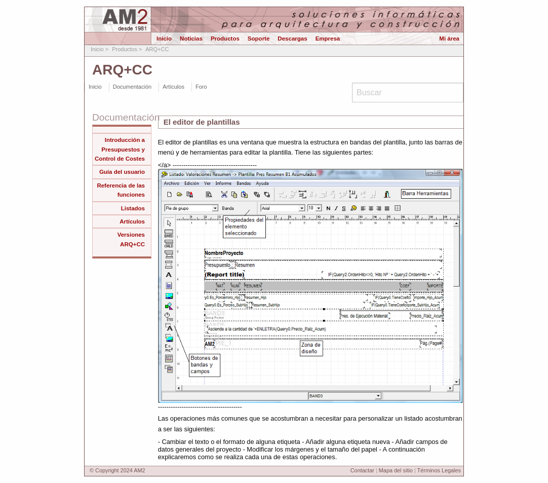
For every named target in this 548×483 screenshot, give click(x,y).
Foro (201, 87)
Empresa (328, 37)
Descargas (292, 37)
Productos (225, 37)
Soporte (259, 37)
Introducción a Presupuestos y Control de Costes (120, 149)
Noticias (191, 37)
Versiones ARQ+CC (131, 239)
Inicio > (99, 49)
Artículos (173, 87)
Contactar (362, 470)
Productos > (127, 49)
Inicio (164, 37)
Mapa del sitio (396, 470)
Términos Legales (439, 470)
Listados (133, 208)
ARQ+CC (157, 49)
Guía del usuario (122, 172)
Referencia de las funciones (121, 190)
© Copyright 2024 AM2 (117, 470)
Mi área (449, 37)
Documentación (132, 87)
